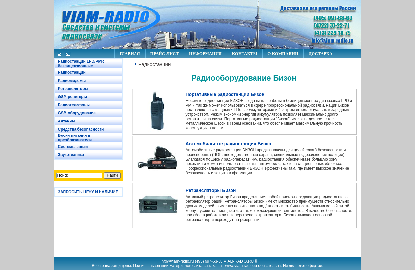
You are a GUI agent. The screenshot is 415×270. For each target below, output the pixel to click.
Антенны (66, 121)
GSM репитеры (72, 97)
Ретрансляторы (73, 88)
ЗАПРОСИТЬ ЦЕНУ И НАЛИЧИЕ (88, 192)
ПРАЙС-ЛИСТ (164, 53)
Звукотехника (71, 154)
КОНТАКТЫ (244, 53)
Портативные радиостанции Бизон (225, 94)
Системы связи (73, 146)
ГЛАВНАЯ (130, 53)
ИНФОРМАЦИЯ (205, 53)
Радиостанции (72, 72)
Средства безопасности (81, 129)
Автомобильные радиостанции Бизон (228, 143)
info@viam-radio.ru (177, 261)
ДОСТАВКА (321, 53)
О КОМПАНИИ (282, 53)
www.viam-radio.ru (241, 266)
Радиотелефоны (74, 105)
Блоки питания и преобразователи (75, 137)
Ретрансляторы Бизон (211, 190)
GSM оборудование (77, 113)
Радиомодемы (72, 80)
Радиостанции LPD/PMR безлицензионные (81, 63)
